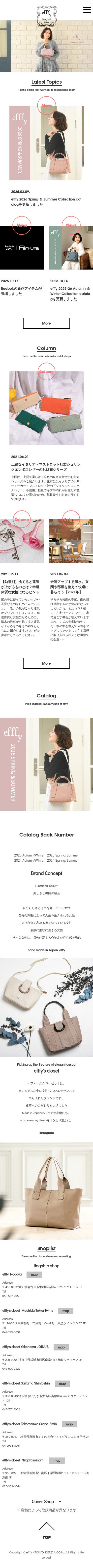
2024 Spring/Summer (63, 860)
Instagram (46, 1132)
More (46, 323)
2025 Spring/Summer (63, 855)
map (34, 1274)
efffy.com (47, 17)
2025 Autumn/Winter (29, 855)
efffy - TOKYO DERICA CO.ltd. (45, 1552)
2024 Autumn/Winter (29, 860)
